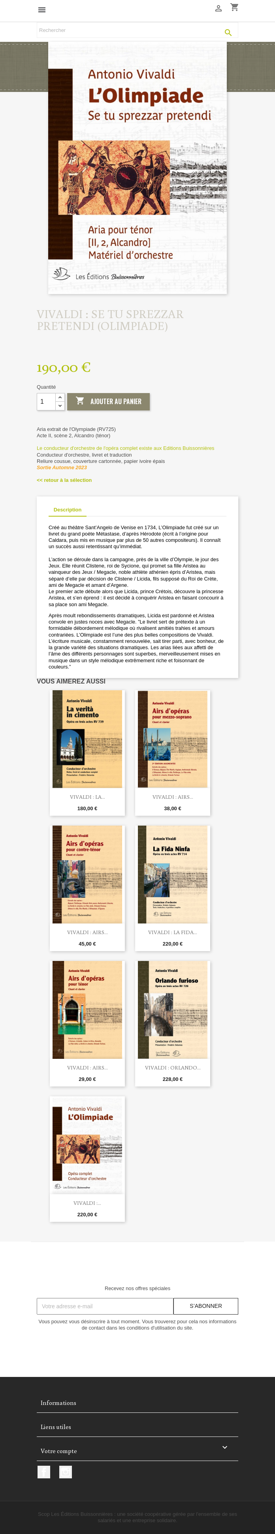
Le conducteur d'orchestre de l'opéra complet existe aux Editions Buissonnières (125, 448)
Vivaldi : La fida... (172, 932)
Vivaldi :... (87, 1202)
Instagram (65, 1472)
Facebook (44, 1472)
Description (67, 510)
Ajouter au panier (108, 401)
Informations (58, 1403)
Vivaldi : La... (87, 796)
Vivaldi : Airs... (173, 796)
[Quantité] (46, 401)
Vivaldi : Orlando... (173, 1067)
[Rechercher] (137, 30)
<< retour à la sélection (64, 480)
